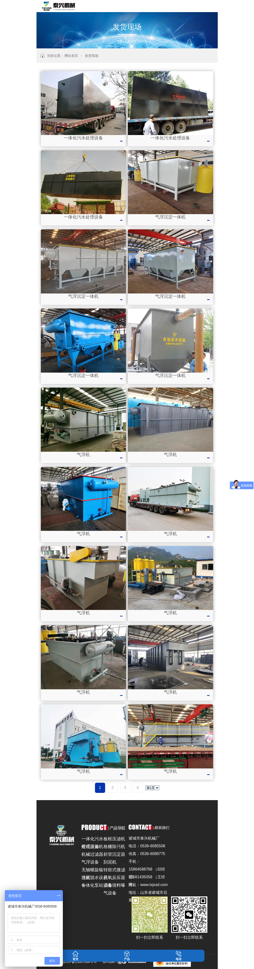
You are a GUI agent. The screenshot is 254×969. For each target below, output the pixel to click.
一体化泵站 (92, 885)
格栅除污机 (114, 846)
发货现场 (91, 56)
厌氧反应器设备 (114, 878)
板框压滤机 (114, 838)
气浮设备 (90, 862)
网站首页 (71, 56)
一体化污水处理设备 (92, 839)
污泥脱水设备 (92, 878)
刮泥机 (109, 862)
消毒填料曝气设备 (114, 886)
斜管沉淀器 (114, 854)
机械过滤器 (92, 854)
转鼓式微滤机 (114, 870)
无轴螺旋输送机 (92, 870)
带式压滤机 (92, 846)
